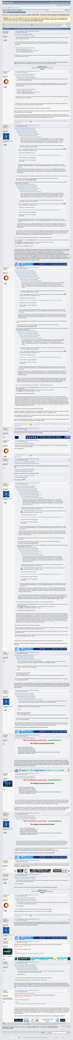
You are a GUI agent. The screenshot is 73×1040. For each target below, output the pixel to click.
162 (10, 26)
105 (30, 23)
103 (26, 23)
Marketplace (17, 14)
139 (29, 25)
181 (44, 26)
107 (33, 23)
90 (8, 23)
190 (59, 26)
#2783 (69, 125)
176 (35, 26)
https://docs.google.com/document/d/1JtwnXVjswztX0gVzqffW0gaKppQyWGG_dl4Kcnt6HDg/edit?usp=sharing (40, 155)
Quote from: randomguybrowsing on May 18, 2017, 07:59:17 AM (29, 659)
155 (58, 25)
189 (58, 26)
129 (12, 25)
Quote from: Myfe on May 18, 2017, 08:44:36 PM (25, 658)
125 (5, 25)
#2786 (69, 441)
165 (15, 26)
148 (46, 25)
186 (52, 26)
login (15, 7)
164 (14, 26)
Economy (12, 14)
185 (51, 26)
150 (49, 25)
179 (40, 26)
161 (8, 26)
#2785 (69, 428)
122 (60, 23)
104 (28, 23)
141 (33, 25)
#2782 (69, 71)
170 (24, 26)
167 (19, 26)
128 (10, 25)
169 (22, 26)
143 (37, 25)
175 (33, 26)
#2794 (69, 861)
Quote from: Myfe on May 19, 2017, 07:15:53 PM (23, 34)
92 (10, 23)
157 (62, 25)
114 (46, 23)
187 (54, 26)
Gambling (23, 14)
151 (51, 25)
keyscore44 (6, 428)
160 (6, 26)
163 (12, 26)
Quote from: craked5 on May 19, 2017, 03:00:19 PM (25, 47)
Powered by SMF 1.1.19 (29, 1037)
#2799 (69, 962)
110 (39, 23)
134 (21, 25)
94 (13, 23)
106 (32, 23)
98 (18, 23)
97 (17, 23)
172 (28, 26)
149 (48, 25)
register (18, 7)
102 (25, 23)
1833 (3, 27)
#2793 (69, 813)
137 (26, 25)
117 (51, 23)
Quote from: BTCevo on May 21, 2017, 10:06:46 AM (24, 693)
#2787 (69, 459)
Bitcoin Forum (5, 14)
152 (53, 25)
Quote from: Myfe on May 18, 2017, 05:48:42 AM (28, 135)
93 (12, 23)
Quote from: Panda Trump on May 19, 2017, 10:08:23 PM (28, 134)
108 (35, 23)
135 (22, 25)
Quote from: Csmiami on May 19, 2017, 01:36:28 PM (25, 35)
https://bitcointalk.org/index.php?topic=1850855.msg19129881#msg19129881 (29, 953)
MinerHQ (5, 962)
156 (60, 25)
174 (31, 26)
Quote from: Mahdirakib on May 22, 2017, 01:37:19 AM (24, 993)
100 (21, 23)
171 (26, 26)
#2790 (69, 691)
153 (55, 25)
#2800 (69, 991)
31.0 (17, 10)
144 (39, 25)
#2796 (69, 895)
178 (38, 26)
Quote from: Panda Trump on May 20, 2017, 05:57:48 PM (25, 128)
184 (49, 26)
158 (3, 26)
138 (28, 25)
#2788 (69, 483)
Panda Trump (6, 71)
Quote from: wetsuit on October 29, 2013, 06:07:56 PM (24, 738)
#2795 (69, 874)
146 (42, 25)
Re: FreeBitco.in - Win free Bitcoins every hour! (28, 31)
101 (23, 23)
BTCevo (5, 652)
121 (58, 23)
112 (42, 23)
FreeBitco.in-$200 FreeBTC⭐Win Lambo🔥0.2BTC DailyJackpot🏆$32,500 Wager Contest (48, 14)
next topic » (68, 25)
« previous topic (67, 23)
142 (35, 25)
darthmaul (5, 735)
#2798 (69, 941)
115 (48, 23)
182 (45, 26)
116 (49, 23)
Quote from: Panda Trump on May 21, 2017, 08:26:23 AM (25, 877)
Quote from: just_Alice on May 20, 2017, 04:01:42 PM (25, 129)
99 (19, 23)
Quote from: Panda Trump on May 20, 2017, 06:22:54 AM (26, 131)
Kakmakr (5, 990)
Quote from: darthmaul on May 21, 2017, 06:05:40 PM (24, 776)
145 (41, 25)
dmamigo (5, 773)
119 (55, 23)
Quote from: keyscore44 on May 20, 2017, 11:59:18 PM (25, 443)
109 (37, 23)
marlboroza (5, 459)
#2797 (69, 919)
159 (5, 26)
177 (37, 26)
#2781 (69, 31)
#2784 (69, 268)
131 (15, 25)
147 (44, 25)
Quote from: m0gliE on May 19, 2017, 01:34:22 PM (25, 696)
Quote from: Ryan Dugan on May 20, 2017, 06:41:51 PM (25, 74)
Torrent (20, 10)
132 (17, 25)
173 (29, 26)
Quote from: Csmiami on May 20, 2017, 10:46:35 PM (24, 270)
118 (53, 23)
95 (14, 23)
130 (14, 25)
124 (3, 25)
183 (47, 26)
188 (56, 26)
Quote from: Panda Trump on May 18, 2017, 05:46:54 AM (30, 191)
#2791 (69, 735)
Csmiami (5, 125)
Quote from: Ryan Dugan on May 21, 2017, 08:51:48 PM (26, 966)
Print (69, 26)
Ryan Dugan (6, 31)
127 (8, 25)
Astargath (5, 860)
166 (17, 26)
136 (24, 25)
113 (44, 23)
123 (62, 23)
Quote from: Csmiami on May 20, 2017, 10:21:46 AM (25, 184)
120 (56, 23)
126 (6, 25)
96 (16, 23)
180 (42, 26)
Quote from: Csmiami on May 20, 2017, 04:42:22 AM (26, 132)
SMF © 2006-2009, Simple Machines (41, 1037)
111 (41, 23)
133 (19, 25)
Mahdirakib (5, 941)
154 (56, 25)
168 (21, 26)
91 (9, 23)
